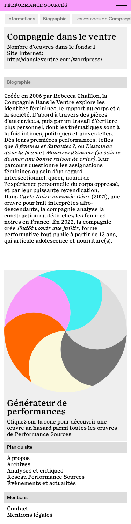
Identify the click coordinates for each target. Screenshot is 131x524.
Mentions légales (29, 515)
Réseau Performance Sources (46, 477)
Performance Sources (35, 5)
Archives (18, 464)
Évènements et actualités (41, 483)
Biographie (55, 19)
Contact (17, 508)
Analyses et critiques (35, 471)
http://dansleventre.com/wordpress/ (54, 59)
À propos (18, 458)
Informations (21, 19)
